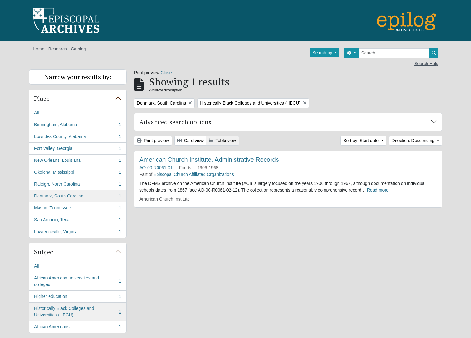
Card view (190, 140)
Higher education (77, 297)
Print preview (153, 140)
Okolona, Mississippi (77, 173)
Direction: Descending (414, 140)
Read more (378, 189)
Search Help (426, 63)
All (36, 112)
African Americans (77, 328)
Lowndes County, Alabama (77, 137)
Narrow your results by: (77, 77)
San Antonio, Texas (77, 221)
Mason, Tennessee (77, 209)
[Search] (393, 53)
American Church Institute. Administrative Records (209, 159)
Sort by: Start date (361, 140)
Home (38, 48)
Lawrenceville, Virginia (77, 232)
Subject (45, 252)
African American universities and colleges (77, 281)
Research (57, 48)
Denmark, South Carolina (77, 197)
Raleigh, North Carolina (77, 185)
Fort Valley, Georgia (77, 149)
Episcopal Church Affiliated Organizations (193, 174)
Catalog (78, 48)
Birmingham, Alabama (77, 125)
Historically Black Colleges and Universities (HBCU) (77, 311)
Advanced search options (175, 122)
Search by (323, 52)
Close (166, 72)
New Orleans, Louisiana (77, 161)
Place (41, 98)
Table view (222, 140)
